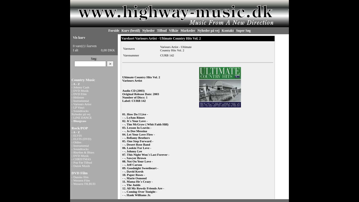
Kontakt (228, 31)
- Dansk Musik (81, 165)
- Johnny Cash (80, 87)
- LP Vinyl (78, 107)
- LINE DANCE (82, 117)
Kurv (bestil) (130, 31)
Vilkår (173, 31)
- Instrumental (80, 100)
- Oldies (76, 142)
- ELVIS (77, 135)
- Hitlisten (78, 97)
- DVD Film (79, 94)
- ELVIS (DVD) (81, 139)
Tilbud (162, 31)
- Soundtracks (80, 111)
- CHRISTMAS (81, 159)
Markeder (188, 31)
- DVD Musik (80, 90)
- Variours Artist (81, 104)
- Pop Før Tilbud (82, 162)
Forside (113, 31)
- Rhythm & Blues (83, 152)
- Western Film (81, 180)
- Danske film (80, 177)
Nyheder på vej (208, 31)
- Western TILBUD (83, 183)
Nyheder (148, 31)
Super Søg (243, 31)
